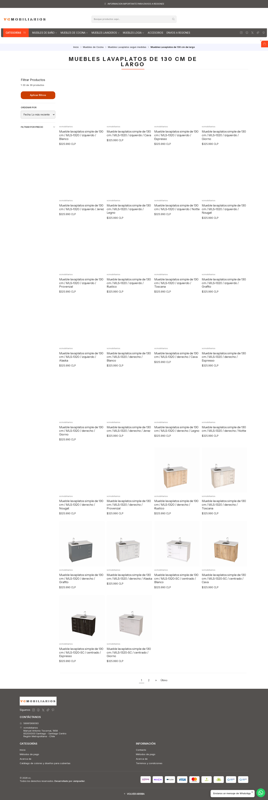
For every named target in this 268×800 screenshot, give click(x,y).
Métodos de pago (29, 754)
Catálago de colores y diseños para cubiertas (45, 763)
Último (164, 680)
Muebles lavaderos (106, 32)
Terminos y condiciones (149, 763)
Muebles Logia (133, 32)
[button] (134, 794)
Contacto (141, 749)
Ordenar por (28, 107)
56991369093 (29, 723)
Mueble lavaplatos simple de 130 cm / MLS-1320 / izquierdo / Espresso (176, 135)
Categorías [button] (16, 32)
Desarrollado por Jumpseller (69, 781)
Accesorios (155, 32)
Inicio (76, 47)
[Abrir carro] (264, 44)
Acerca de (25, 758)
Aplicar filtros (38, 95)
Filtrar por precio (38, 127)
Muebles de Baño (44, 32)
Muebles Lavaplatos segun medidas (127, 47)
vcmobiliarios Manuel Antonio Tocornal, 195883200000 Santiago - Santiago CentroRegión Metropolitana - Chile (43, 732)
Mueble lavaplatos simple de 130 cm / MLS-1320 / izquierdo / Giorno (224, 135)
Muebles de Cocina (74, 32)
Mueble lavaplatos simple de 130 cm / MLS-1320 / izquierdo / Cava (129, 133)
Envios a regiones (178, 32)
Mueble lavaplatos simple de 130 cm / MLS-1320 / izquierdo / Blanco (81, 135)
